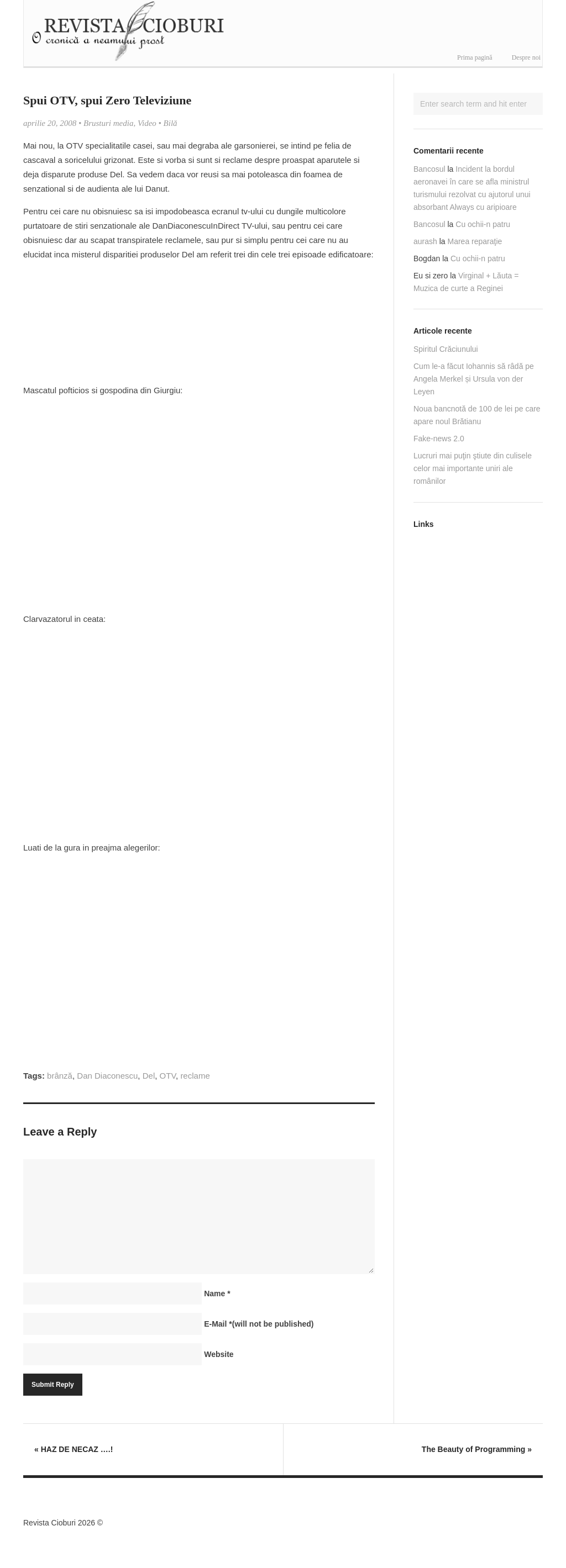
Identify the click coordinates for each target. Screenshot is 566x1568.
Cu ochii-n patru (482, 224)
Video (147, 123)
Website (218, 1354)
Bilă (170, 123)
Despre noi (526, 57)
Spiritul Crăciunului (445, 349)
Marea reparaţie (475, 241)
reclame (194, 1075)
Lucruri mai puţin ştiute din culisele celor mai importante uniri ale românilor (472, 468)
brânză (59, 1075)
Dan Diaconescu (107, 1075)
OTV (168, 1075)
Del (149, 1075)
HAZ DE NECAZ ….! (73, 1449)
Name (217, 1293)
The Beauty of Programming (477, 1449)
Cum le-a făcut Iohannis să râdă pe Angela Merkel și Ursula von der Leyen (473, 379)
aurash (425, 241)
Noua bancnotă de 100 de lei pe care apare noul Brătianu (477, 415)
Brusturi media (108, 123)
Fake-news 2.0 (438, 438)
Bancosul (429, 169)
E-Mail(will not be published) (258, 1323)
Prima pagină (474, 57)
